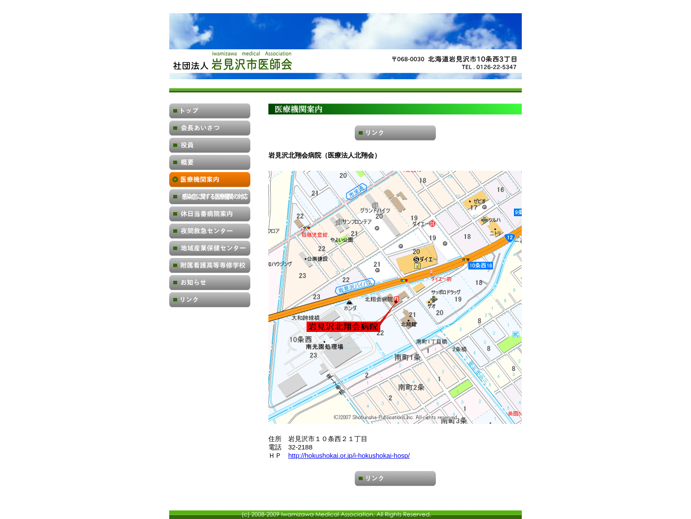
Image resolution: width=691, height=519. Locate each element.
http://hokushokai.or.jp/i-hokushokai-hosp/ (349, 455)
